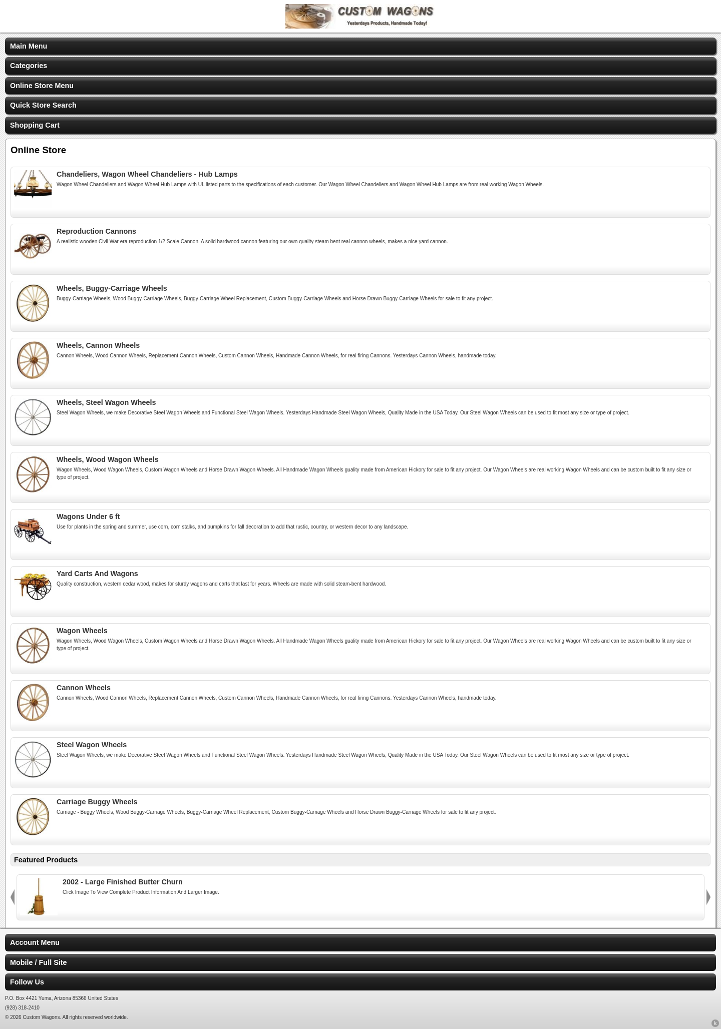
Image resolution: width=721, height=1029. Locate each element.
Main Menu (28, 46)
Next (708, 897)
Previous (13, 897)
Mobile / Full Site (38, 962)
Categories (28, 66)
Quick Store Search (43, 105)
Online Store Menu (42, 86)
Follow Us (27, 982)
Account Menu (35, 942)
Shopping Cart (35, 125)
